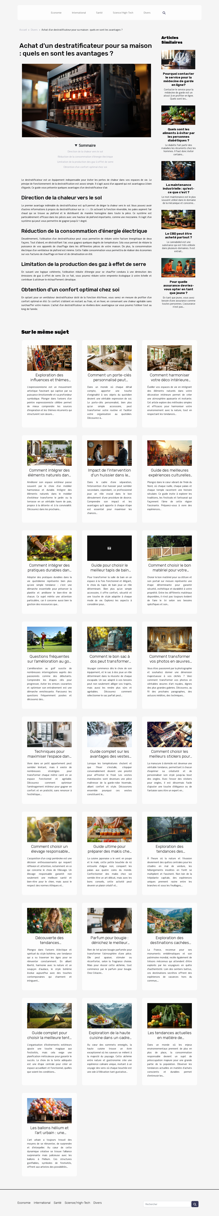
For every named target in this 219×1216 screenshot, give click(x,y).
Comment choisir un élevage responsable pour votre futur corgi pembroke (49, 853)
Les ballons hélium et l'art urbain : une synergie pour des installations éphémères (49, 1135)
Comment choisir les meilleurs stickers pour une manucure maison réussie (169, 758)
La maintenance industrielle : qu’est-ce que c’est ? (178, 188)
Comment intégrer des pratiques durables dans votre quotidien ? (49, 570)
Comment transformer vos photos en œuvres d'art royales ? (169, 661)
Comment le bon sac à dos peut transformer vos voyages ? (109, 661)
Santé (99, 12)
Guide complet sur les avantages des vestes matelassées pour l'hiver (109, 756)
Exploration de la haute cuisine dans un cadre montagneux (109, 1037)
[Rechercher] (167, 1204)
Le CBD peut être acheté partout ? (178, 235)
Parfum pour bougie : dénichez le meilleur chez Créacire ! (109, 942)
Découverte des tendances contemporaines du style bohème (49, 945)
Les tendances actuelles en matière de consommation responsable (170, 1040)
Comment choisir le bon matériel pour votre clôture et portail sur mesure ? (169, 572)
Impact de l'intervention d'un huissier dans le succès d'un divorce (109, 475)
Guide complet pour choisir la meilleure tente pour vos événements (49, 1037)
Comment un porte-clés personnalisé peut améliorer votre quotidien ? (109, 382)
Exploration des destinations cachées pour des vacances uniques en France (169, 945)
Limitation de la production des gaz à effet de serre (85, 162)
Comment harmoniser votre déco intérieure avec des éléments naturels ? (169, 382)
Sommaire (87, 145)
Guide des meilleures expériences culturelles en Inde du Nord (170, 475)
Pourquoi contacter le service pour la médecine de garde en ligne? (178, 79)
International (79, 12)
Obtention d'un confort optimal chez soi (85, 167)
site (87, 209)
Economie (56, 12)
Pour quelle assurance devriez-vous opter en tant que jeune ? (178, 287)
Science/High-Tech (123, 12)
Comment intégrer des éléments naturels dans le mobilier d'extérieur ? (49, 475)
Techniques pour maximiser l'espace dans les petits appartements (49, 756)
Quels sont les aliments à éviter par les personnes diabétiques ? (178, 134)
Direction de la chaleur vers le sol (85, 151)
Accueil (23, 30)
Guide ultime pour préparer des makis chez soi (109, 851)
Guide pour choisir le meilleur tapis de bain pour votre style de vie (109, 570)
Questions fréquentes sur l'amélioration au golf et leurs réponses (49, 661)
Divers (147, 12)
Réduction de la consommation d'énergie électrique (85, 156)
